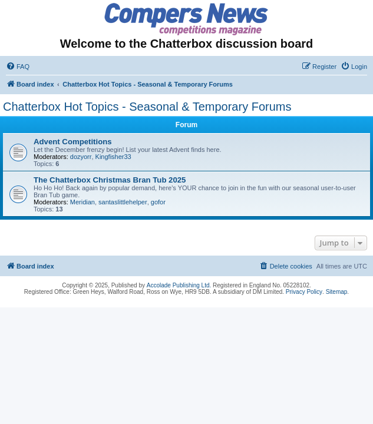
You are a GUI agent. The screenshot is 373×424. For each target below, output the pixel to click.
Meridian (82, 202)
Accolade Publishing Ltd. (179, 285)
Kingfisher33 (113, 156)
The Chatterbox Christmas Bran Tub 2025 (110, 179)
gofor (158, 202)
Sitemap (337, 292)
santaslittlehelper (122, 202)
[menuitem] (17, 66)
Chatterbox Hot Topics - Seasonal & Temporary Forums (147, 106)
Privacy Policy (304, 292)
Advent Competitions (73, 141)
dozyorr (81, 156)
